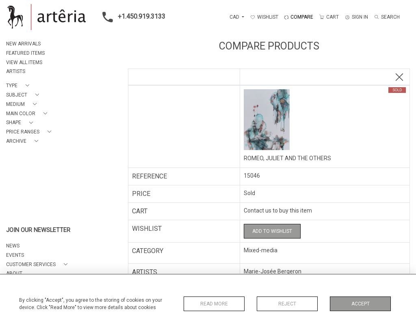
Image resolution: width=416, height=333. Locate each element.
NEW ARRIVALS (23, 44)
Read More (214, 304)
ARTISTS (15, 71)
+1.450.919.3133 (131, 17)
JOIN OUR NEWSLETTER (38, 230)
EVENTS (15, 255)
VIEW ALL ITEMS (24, 62)
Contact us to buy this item (278, 210)
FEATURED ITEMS (25, 53)
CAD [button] (235, 17)
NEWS (13, 246)
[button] (19, 85)
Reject (287, 304)
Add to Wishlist (272, 231)
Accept (360, 304)
